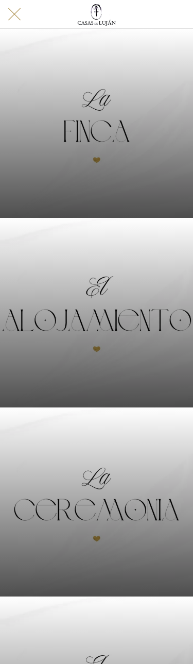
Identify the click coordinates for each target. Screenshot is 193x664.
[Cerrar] (14, 14)
